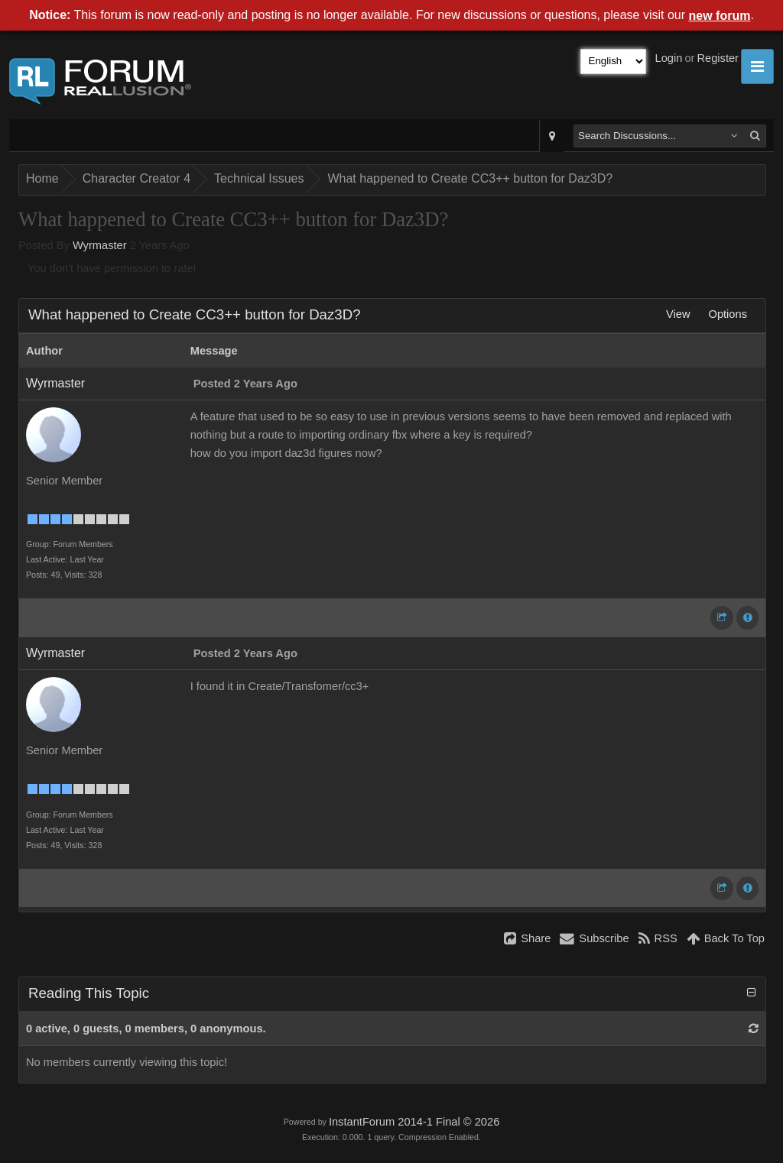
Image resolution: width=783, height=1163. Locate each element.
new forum (720, 15)
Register (718, 58)
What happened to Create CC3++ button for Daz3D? (469, 178)
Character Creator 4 (136, 178)
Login (669, 58)
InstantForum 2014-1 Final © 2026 (414, 1122)
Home (42, 178)
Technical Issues (259, 178)
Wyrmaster (100, 245)
